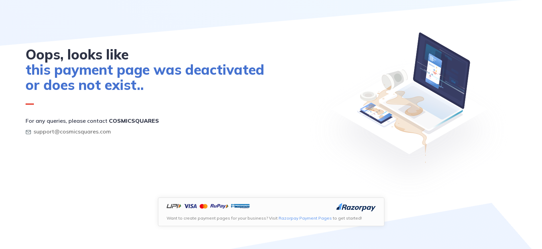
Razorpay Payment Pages (305, 218)
